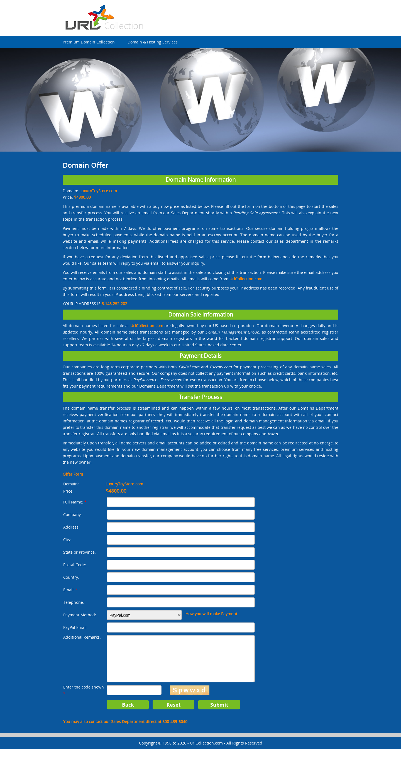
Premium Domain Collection (89, 42)
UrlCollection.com (206, 753)
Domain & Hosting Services (153, 42)
